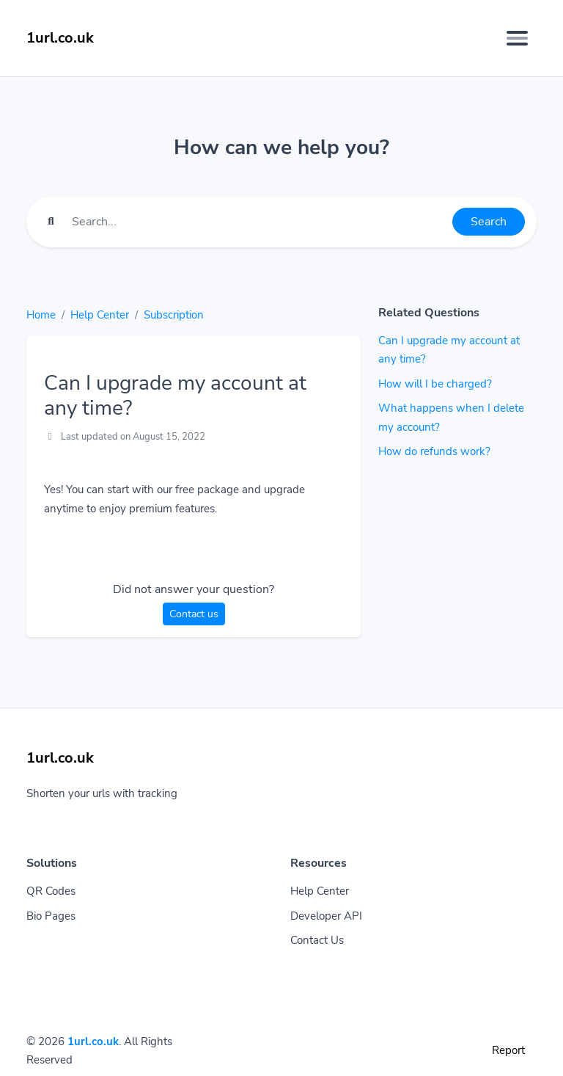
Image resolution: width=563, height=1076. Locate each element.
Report (508, 1050)
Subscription (174, 315)
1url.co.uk (93, 1041)
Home (41, 315)
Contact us (193, 614)
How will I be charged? (435, 384)
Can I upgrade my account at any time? (449, 350)
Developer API (326, 916)
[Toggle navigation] (517, 38)
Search (489, 222)
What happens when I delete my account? (451, 418)
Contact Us (317, 940)
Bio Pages (51, 916)
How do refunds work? (434, 451)
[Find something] (258, 221)
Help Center (99, 315)
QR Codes (51, 891)
